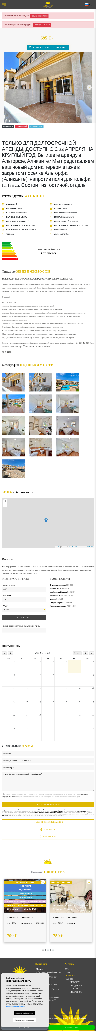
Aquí (62, 815)
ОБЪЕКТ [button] (69, 976)
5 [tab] (53, 950)
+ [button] (5, 501)
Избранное (76, 992)
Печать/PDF (48, 837)
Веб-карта (73, 1018)
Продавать (76, 985)
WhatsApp (72, 1028)
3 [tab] (48, 950)
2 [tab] (45, 950)
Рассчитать (24, 618)
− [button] (5, 505)
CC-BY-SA (90, 547)
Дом (67, 969)
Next (89, 87)
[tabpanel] (24, 910)
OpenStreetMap (73, 547)
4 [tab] (50, 950)
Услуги (69, 979)
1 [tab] (43, 950)
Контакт (75, 989)
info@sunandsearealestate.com (48, 972)
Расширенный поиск (39, 16)
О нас (68, 972)
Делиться (48, 829)
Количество (9, 585)
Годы (5, 606)
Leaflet (58, 547)
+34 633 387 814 (50, 985)
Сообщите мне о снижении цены (49, 47)
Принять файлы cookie (24, 1013)
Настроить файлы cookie (24, 1020)
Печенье (63, 1018)
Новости (75, 982)
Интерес (7, 595)
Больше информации (15, 1006)
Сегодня (77, 653)
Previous (7, 87)
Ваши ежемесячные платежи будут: (21, 626)
